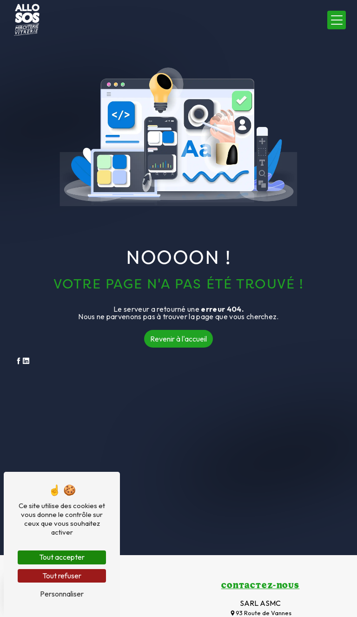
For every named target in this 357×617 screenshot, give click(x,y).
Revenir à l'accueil (178, 338)
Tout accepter (62, 557)
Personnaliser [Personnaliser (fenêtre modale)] (62, 593)
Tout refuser (61, 575)
